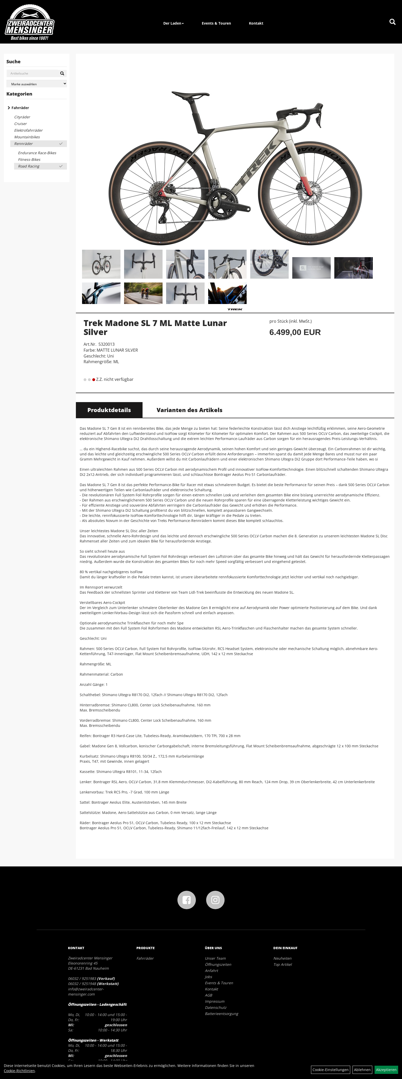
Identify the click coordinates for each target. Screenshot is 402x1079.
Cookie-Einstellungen (331, 1069)
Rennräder (23, 143)
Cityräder (22, 116)
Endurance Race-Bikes (37, 152)
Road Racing (28, 166)
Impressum (214, 1001)
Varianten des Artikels (190, 410)
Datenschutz (215, 1007)
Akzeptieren (386, 1069)
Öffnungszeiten (218, 964)
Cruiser (20, 123)
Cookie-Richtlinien (19, 1070)
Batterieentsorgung (221, 1013)
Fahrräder (20, 107)
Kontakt (256, 23)
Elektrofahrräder (28, 130)
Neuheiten (282, 958)
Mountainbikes (27, 136)
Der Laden (173, 23)
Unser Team (215, 958)
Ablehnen (362, 1069)
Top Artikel (282, 964)
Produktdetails (109, 410)
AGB (208, 995)
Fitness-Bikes (29, 159)
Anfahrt (211, 970)
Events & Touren (216, 23)
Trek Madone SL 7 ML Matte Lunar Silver (155, 327)
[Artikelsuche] (392, 22)
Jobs (208, 976)
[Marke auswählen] (36, 83)
